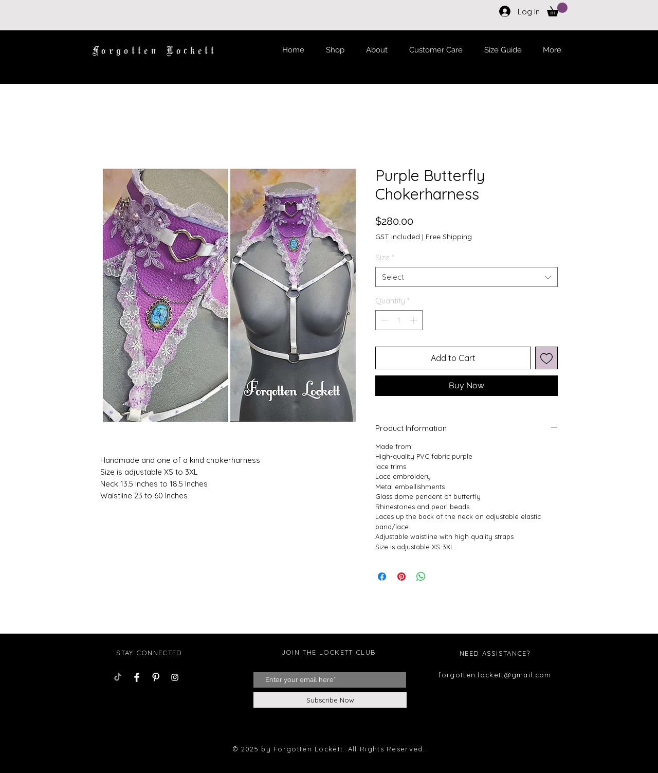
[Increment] (415, 320)
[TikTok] (117, 677)
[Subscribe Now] (330, 700)
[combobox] (466, 277)
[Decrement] (384, 320)
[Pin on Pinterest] (401, 576)
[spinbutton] (399, 320)
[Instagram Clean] (174, 677)
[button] (557, 9)
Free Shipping (449, 236)
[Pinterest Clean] (155, 677)
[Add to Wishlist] (546, 358)
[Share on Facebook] (382, 576)
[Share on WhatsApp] (421, 576)
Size (384, 257)
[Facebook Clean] (136, 677)
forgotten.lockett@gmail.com (494, 675)
